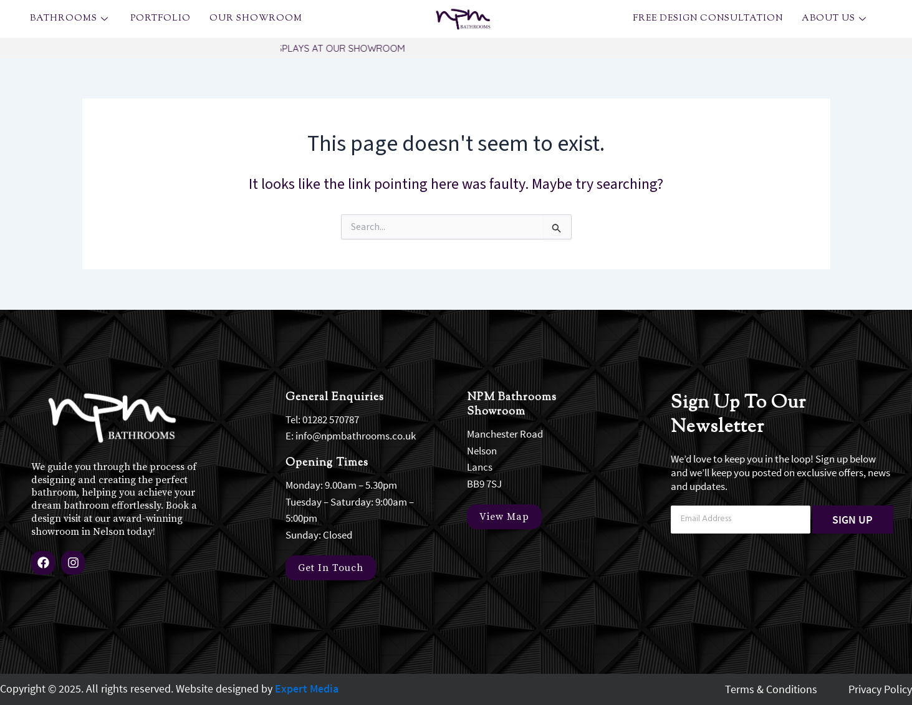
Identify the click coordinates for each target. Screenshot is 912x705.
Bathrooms (71, 18)
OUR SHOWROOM (255, 18)
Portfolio (160, 18)
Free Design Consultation (708, 18)
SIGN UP (852, 519)
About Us (836, 18)
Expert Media (306, 688)
